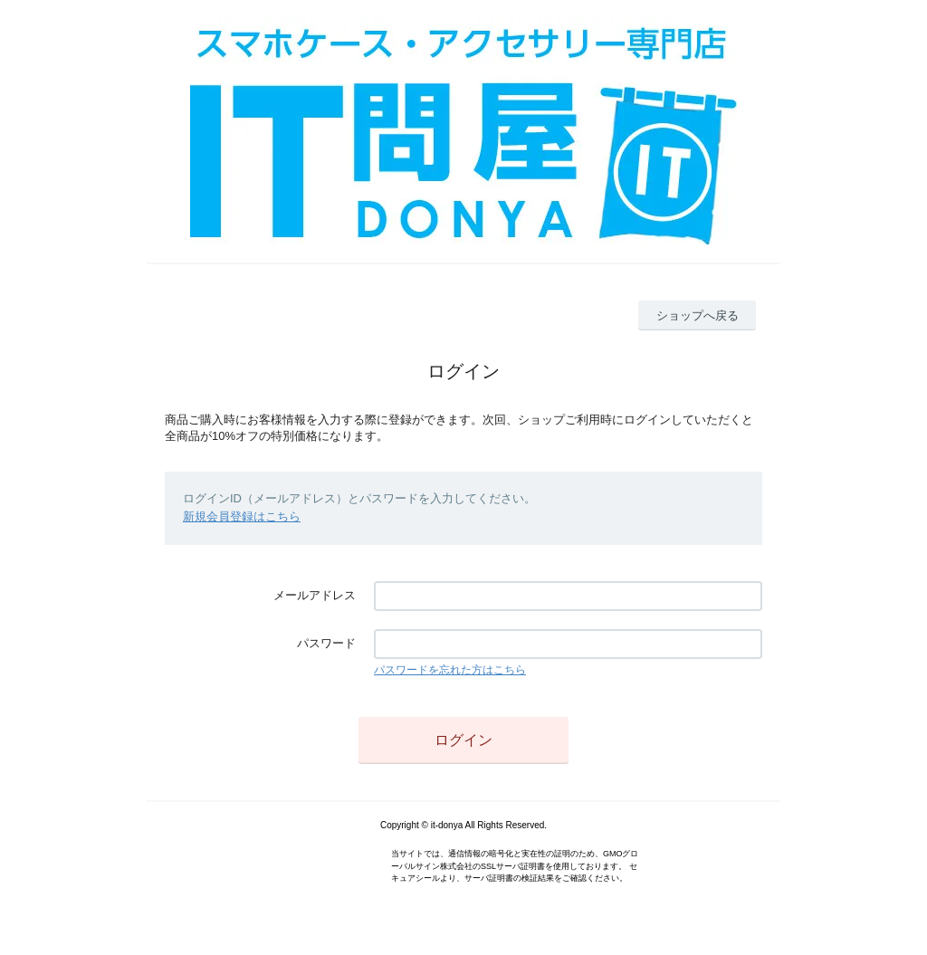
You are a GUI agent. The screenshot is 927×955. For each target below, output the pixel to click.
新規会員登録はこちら (242, 516)
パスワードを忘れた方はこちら (450, 670)
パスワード (326, 643)
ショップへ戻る (697, 315)
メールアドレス (314, 595)
